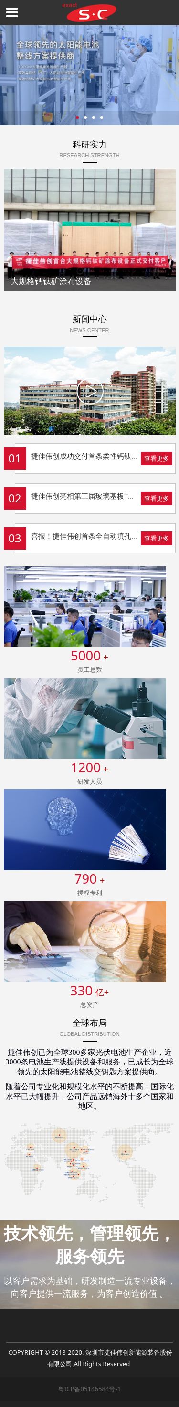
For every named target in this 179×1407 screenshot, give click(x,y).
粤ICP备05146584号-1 (89, 1389)
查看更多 (156, 458)
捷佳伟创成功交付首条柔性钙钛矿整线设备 (99, 456)
